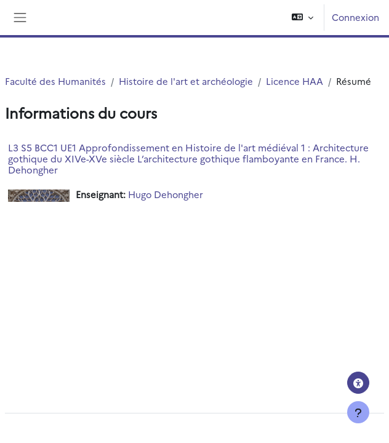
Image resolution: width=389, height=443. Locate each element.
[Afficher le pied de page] (358, 412)
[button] (302, 17)
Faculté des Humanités (55, 80)
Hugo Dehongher (165, 194)
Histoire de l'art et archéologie (186, 80)
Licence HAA (294, 80)
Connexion (355, 16)
